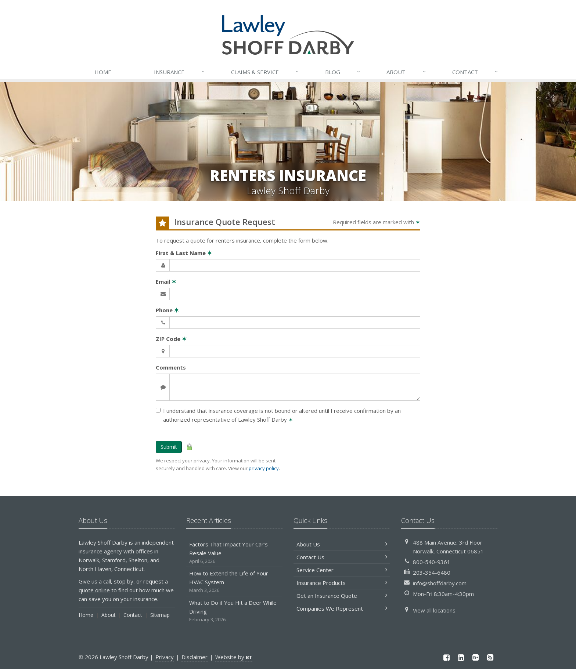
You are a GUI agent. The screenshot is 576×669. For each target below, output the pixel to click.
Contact (475, 72)
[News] (490, 657)
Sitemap (160, 614)
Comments (171, 367)
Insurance (179, 72)
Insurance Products (341, 582)
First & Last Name (184, 253)
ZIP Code (171, 338)
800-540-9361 (431, 562)
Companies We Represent (341, 608)
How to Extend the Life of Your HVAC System (234, 582)
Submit (169, 446)
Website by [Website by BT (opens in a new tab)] (233, 657)
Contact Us (341, 557)
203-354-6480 (431, 572)
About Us (341, 544)
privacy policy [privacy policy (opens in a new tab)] (264, 468)
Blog (343, 72)
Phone (167, 310)
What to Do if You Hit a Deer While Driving (234, 611)
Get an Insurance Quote (341, 595)
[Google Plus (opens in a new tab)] (475, 657)
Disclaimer (194, 657)
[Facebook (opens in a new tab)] (446, 657)
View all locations (434, 610)
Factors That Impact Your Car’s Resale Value (234, 553)
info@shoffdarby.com (440, 583)
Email (166, 281)
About (406, 72)
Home (102, 72)
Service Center (341, 570)
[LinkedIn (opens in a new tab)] (461, 657)
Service (265, 72)
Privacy (164, 657)
